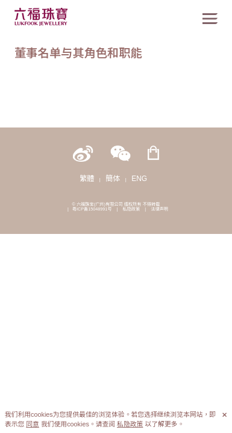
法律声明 (159, 209)
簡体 (112, 178)
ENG (139, 178)
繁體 (87, 178)
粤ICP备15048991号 (92, 209)
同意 (32, 424)
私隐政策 (131, 209)
